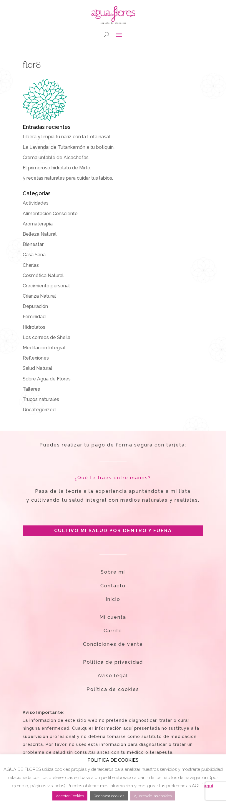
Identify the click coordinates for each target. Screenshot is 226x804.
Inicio (113, 599)
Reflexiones (36, 358)
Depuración (35, 306)
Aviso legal (113, 675)
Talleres (31, 389)
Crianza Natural (39, 296)
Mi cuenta (112, 617)
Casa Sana (34, 254)
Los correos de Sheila (46, 337)
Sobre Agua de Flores (47, 379)
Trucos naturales (41, 399)
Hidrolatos (34, 327)
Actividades (36, 203)
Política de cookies (113, 689)
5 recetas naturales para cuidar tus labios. (68, 178)
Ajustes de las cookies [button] (153, 796)
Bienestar (33, 244)
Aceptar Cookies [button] (70, 796)
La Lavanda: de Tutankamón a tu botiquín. (68, 147)
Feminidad (34, 316)
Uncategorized (39, 409)
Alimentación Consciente (50, 213)
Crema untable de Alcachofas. (56, 157)
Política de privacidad (113, 662)
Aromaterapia (38, 224)
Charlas (31, 265)
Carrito (113, 630)
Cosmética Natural (43, 275)
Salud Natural (37, 368)
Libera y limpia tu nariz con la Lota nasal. (67, 136)
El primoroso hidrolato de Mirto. (57, 168)
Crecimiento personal (46, 286)
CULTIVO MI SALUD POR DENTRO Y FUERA (113, 530)
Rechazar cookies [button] (109, 796)
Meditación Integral (44, 347)
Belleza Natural (39, 234)
